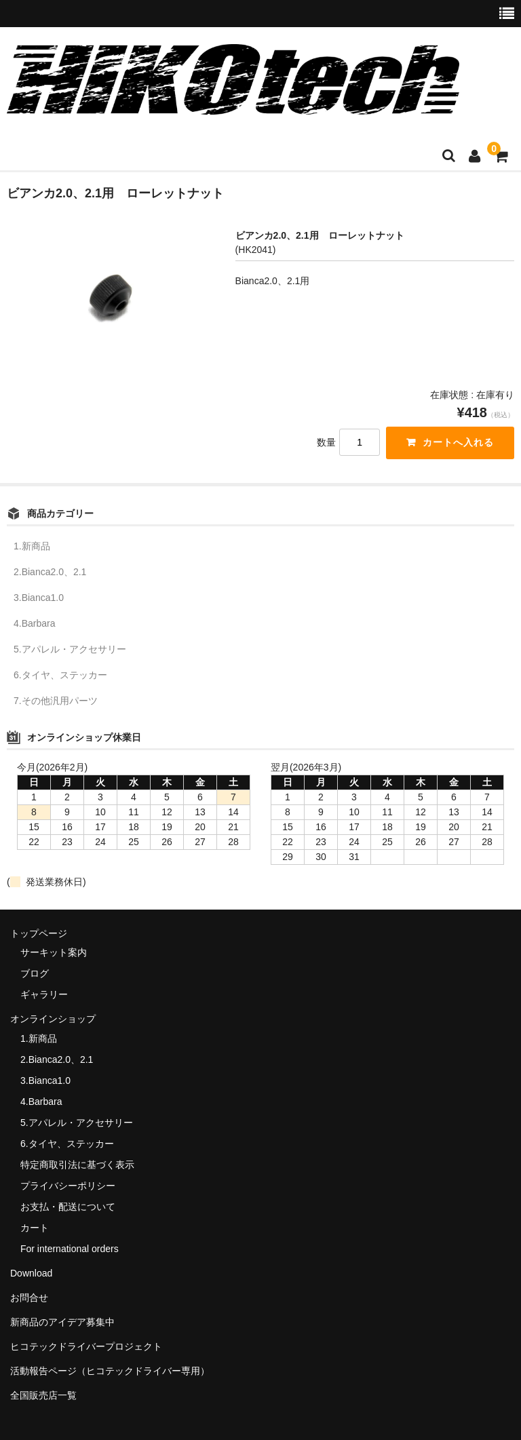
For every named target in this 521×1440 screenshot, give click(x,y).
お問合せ (29, 1297)
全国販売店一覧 (43, 1395)
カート (34, 1227)
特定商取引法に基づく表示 (77, 1164)
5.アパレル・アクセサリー (70, 649)
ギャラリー (44, 995)
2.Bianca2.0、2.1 (50, 571)
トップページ (38, 933)
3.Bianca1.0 (39, 597)
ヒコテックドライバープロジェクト (86, 1346)
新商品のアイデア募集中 (62, 1322)
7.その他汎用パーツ (56, 700)
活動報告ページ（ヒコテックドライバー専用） (110, 1370)
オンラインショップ (53, 1019)
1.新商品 (32, 546)
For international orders (69, 1248)
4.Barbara (34, 623)
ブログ (34, 974)
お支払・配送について (67, 1206)
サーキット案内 (53, 953)
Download (31, 1273)
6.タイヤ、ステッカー (60, 674)
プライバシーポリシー (67, 1185)
